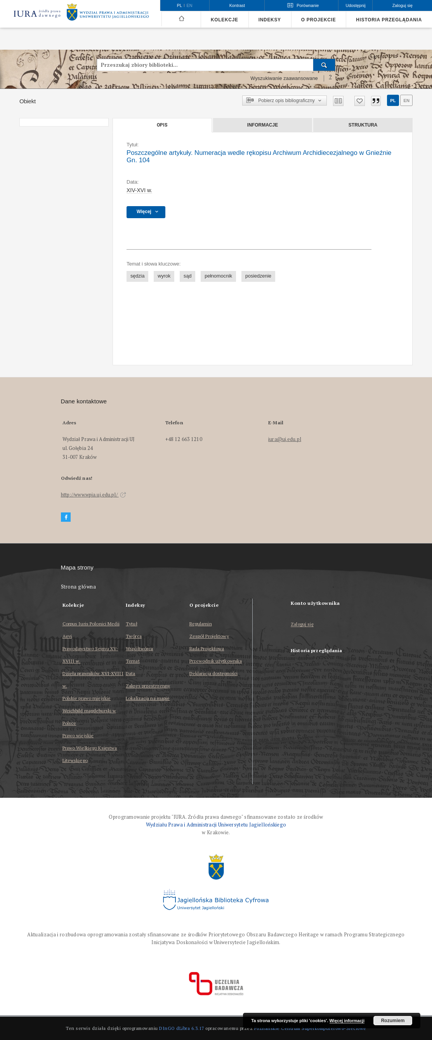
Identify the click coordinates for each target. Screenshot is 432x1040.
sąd (187, 276)
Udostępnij (355, 5)
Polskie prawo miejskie (86, 698)
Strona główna (78, 586)
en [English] (190, 5)
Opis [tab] (162, 125)
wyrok (164, 276)
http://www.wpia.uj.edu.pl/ (93, 494)
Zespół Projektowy (209, 636)
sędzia (137, 276)
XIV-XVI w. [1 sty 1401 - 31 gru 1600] (139, 190)
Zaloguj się (302, 624)
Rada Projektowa (206, 648)
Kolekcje (224, 20)
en (406, 100)
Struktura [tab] (363, 125)
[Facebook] (66, 517)
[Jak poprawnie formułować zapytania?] (330, 78)
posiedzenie (258, 276)
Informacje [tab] (262, 125)
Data (130, 673)
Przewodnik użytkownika (215, 661)
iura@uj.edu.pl (284, 439)
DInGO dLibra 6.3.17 (181, 1028)
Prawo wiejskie (78, 735)
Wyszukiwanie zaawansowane (284, 78)
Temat (133, 661)
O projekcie (318, 20)
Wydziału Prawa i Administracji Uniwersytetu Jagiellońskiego (216, 824)
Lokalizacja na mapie (148, 698)
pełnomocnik (218, 276)
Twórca (134, 636)
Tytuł (131, 624)
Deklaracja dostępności (213, 673)
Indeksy (270, 20)
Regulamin (200, 624)
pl (393, 100)
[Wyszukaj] (324, 65)
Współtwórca (139, 648)
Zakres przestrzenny (148, 686)
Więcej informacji (347, 1020)
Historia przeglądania (389, 20)
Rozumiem (393, 1020)
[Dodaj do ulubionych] (359, 101)
